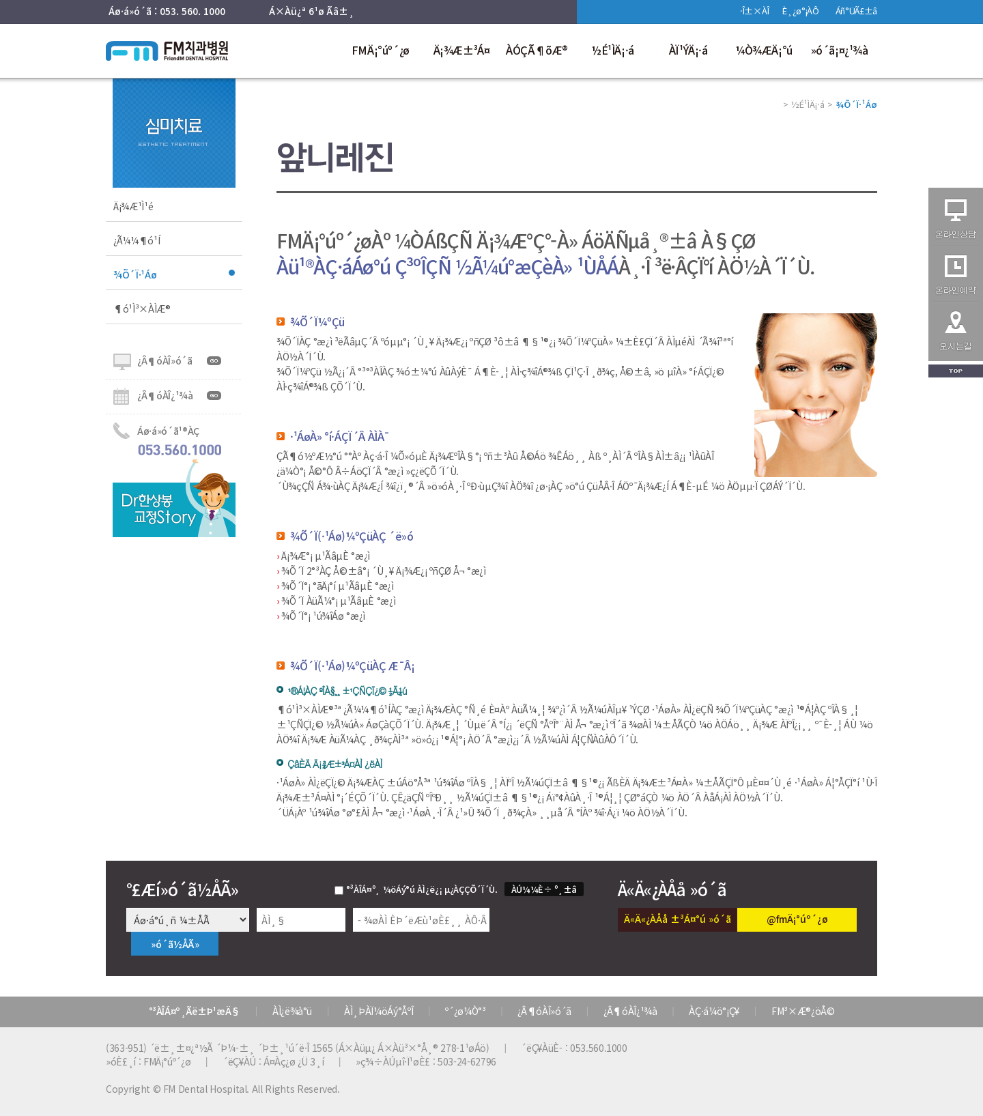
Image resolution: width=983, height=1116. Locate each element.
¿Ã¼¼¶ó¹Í (136, 240)
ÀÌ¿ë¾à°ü (292, 1011)
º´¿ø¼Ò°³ (465, 1011)
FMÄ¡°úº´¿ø (381, 50)
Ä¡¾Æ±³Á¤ (461, 50)
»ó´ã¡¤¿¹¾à (839, 50)
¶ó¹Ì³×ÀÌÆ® (142, 308)
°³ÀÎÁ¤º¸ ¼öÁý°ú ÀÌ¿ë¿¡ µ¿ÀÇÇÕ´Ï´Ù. (422, 889)
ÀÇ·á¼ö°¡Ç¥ (714, 1011)
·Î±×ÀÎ (754, 10)
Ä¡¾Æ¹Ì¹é (133, 206)
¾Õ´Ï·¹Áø (134, 274)
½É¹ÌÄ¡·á (612, 50)
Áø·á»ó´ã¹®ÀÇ (168, 431)
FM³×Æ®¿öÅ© (803, 1011)
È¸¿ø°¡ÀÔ (800, 10)
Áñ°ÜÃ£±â (856, 10)
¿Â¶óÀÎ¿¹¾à (165, 395)
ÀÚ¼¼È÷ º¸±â (544, 889)
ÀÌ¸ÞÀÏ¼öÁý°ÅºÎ (378, 1011)
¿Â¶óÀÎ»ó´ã (165, 360)
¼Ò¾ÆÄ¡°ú (764, 50)
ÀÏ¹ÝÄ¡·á (688, 50)
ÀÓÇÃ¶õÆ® (537, 50)
